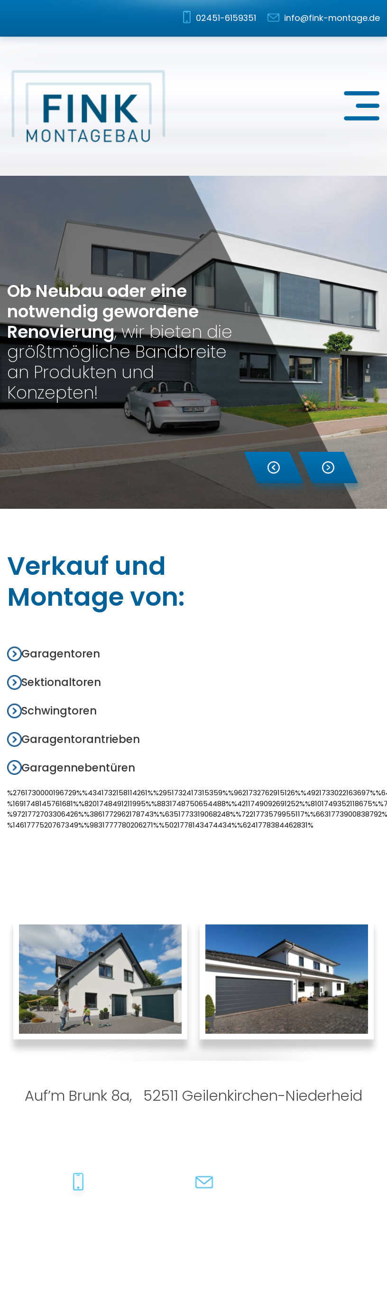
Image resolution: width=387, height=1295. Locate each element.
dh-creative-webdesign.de (329, 1227)
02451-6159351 (226, 18)
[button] (273, 467)
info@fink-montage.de (332, 18)
